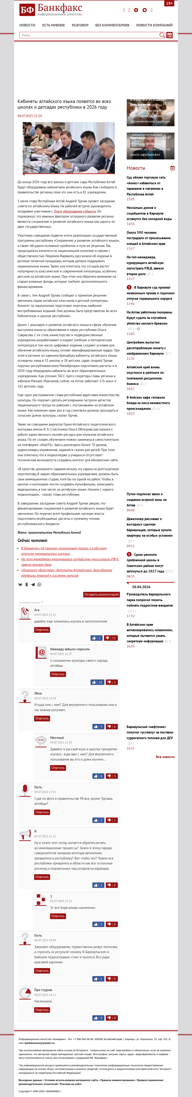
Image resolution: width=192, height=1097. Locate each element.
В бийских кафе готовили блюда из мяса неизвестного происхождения (148, 403)
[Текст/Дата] (169, 35)
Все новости (165, 757)
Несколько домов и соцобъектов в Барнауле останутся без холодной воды (149, 213)
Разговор (80, 25)
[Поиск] (162, 35)
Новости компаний (154, 25)
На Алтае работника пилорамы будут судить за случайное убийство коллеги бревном (149, 318)
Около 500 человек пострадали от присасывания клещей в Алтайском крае (149, 238)
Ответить (42, 630)
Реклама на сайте (71, 1084)
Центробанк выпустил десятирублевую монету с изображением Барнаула (146, 348)
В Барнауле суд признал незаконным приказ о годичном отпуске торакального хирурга (150, 293)
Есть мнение (53, 25)
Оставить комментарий (102, 594)
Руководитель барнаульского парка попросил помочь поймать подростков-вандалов (150, 599)
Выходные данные (30, 1080)
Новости (27, 25)
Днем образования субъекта (75, 211)
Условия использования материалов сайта (71, 1080)
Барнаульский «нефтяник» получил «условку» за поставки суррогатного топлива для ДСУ (150, 732)
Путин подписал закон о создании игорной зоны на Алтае (147, 499)
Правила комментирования (117, 1080)
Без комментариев (112, 25)
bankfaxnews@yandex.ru (40, 1043)
